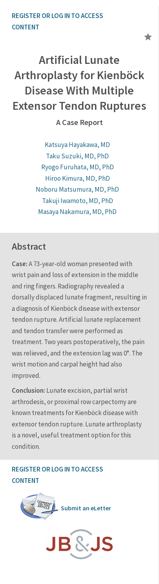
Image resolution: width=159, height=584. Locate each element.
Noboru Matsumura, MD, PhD (77, 189)
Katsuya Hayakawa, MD (77, 144)
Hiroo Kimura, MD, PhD (77, 178)
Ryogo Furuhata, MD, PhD (77, 167)
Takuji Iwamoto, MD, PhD (77, 200)
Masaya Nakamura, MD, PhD (77, 211)
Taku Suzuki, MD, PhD (77, 156)
